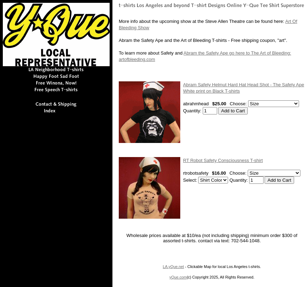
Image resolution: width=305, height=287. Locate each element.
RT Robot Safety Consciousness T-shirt (223, 160)
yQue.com (178, 277)
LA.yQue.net (173, 266)
